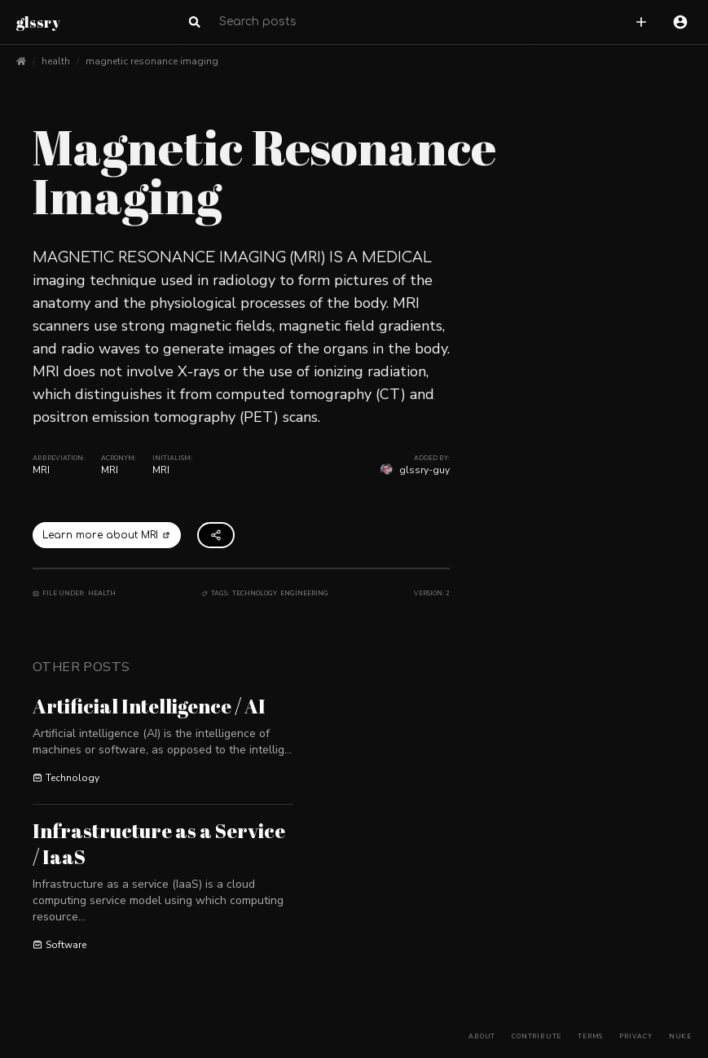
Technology (254, 593)
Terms (590, 1036)
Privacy (636, 1036)
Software (59, 944)
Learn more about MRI (106, 535)
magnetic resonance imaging (152, 61)
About (481, 1036)
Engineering (304, 593)
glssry (38, 22)
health (56, 61)
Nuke (680, 1036)
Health (102, 593)
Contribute (536, 1036)
